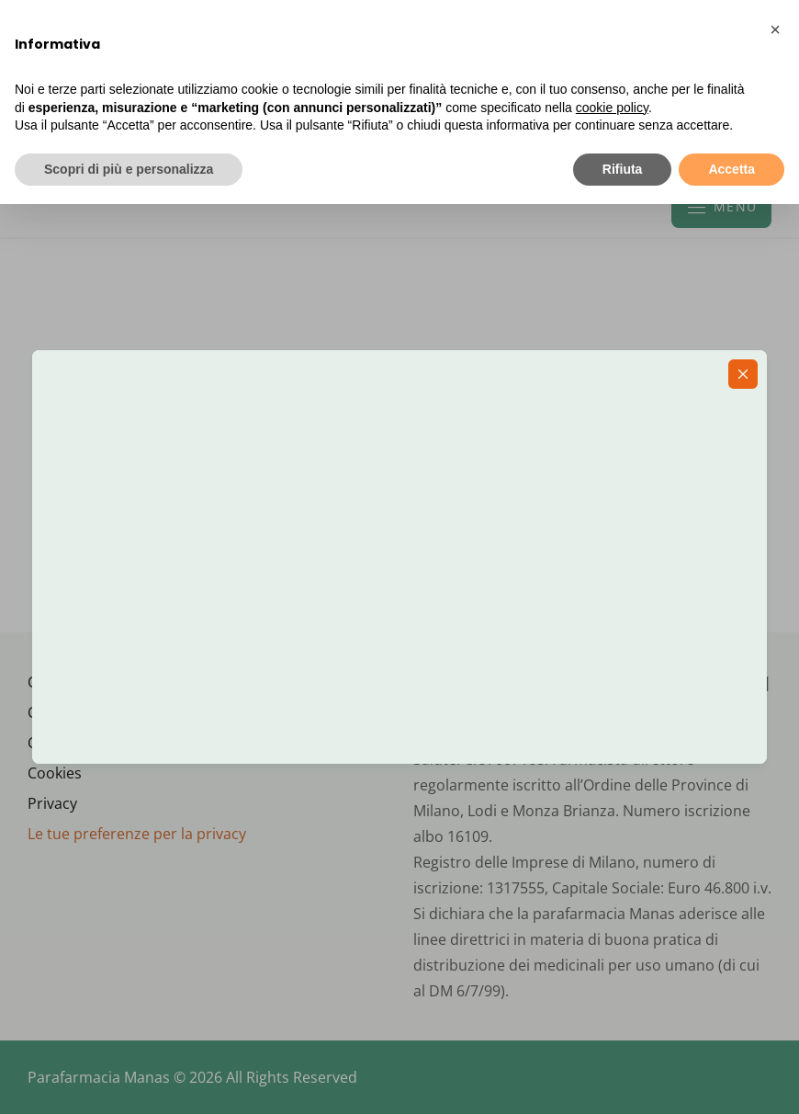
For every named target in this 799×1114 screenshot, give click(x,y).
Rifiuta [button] (622, 169)
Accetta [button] (731, 169)
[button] (775, 29)
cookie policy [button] (612, 107)
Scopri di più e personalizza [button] (128, 169)
